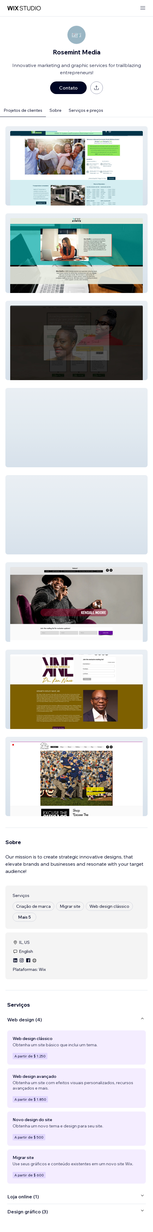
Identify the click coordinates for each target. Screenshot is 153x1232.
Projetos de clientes (23, 110)
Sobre (56, 110)
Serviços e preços (86, 110)
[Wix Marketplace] (24, 8)
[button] (76, 166)
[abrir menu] (142, 8)
